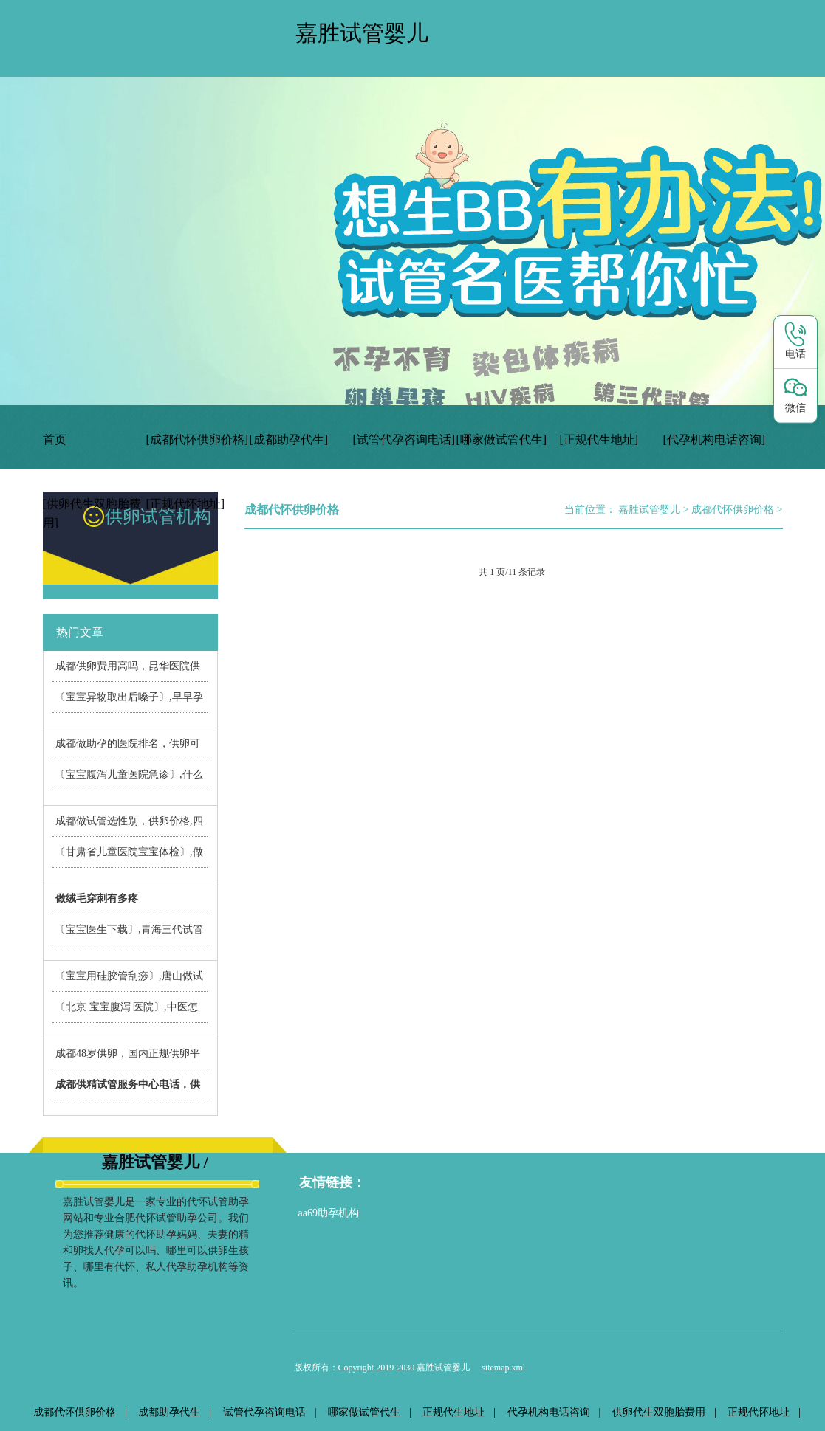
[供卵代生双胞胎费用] (92, 513)
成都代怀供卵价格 (732, 509)
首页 (54, 439)
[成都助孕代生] (289, 439)
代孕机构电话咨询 (548, 1412)
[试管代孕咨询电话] (404, 439)
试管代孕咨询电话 (264, 1412)
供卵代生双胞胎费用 (658, 1412)
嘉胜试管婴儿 (649, 509)
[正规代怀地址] (185, 503)
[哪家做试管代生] (501, 439)
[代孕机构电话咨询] (714, 439)
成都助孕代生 (169, 1412)
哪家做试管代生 (364, 1412)
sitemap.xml (503, 1367)
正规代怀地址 (759, 1412)
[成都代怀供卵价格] (197, 439)
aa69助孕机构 (328, 1212)
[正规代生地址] (599, 439)
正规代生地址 (453, 1412)
